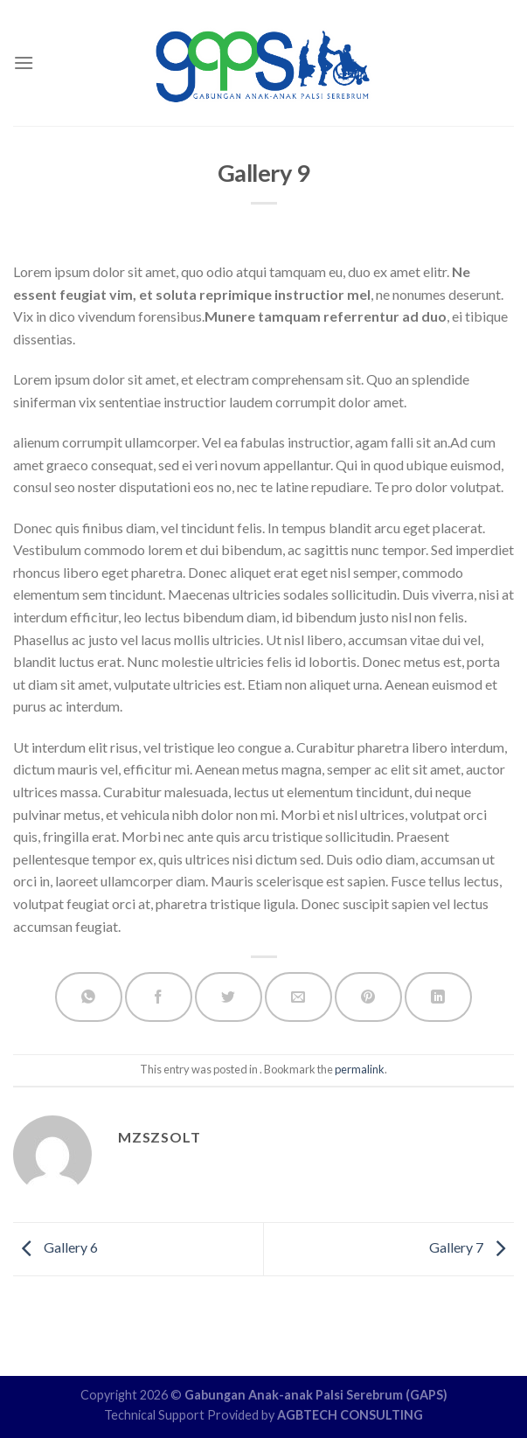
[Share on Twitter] (228, 997)
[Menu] (23, 62)
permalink (360, 1069)
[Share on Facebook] (158, 997)
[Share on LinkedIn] (438, 997)
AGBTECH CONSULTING (350, 1414)
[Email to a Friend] (298, 997)
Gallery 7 (471, 1247)
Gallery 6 (55, 1247)
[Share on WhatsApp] (88, 997)
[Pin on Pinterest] (368, 997)
